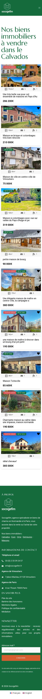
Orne (19, 537)
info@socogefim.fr (13, 566)
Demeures (27, 537)
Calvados (6, 537)
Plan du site (7, 598)
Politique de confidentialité (13, 608)
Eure (13, 537)
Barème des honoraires (12, 601)
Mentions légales (9, 605)
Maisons (5, 540)
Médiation (6, 611)
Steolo (27, 668)
